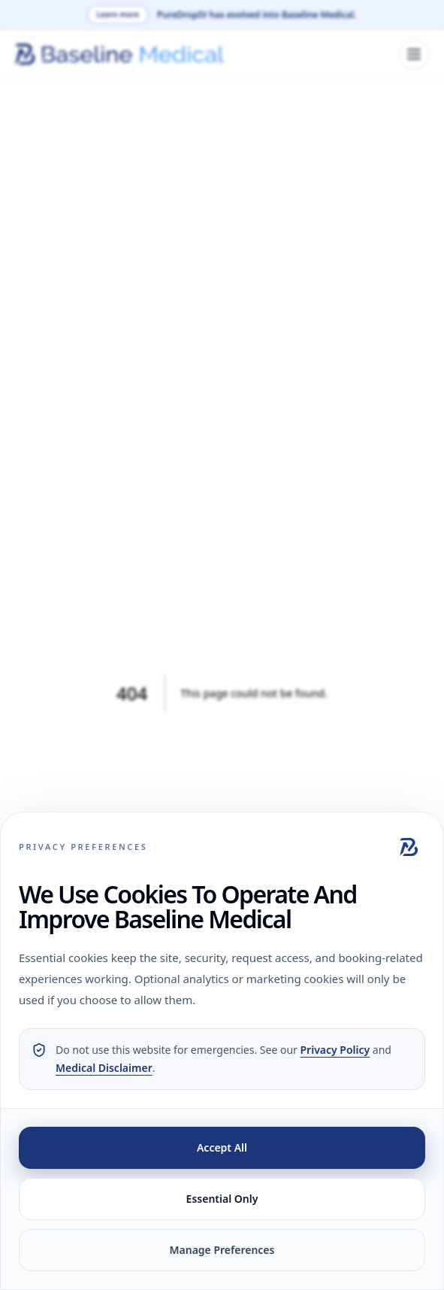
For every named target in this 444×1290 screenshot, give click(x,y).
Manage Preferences (222, 1250)
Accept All (222, 1147)
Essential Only (222, 1198)
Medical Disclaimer (104, 1068)
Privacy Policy (335, 1050)
